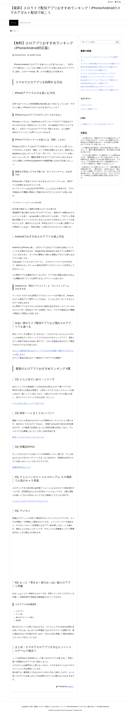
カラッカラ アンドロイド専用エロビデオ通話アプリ (100, 90)
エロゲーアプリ (86, 105)
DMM (31, 188)
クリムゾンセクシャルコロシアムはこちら (30, 501)
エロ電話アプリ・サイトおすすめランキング (97, 124)
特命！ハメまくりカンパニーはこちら (28, 437)
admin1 (70, 686)
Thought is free (77, 710)
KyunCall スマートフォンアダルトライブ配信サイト (100, 80)
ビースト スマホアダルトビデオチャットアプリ (98, 73)
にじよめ (49, 188)
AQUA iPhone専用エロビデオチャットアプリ (97, 87)
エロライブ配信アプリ (89, 109)
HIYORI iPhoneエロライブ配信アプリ (94, 83)
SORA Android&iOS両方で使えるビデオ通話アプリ (99, 67)
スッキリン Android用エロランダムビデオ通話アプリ (100, 64)
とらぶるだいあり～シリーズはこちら (28, 403)
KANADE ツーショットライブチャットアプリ (97, 77)
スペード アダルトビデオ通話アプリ (94, 70)
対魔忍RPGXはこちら (21, 467)
